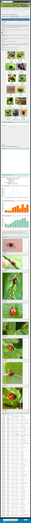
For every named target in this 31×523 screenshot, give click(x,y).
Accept (23, 519)
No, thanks (25, 519)
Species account (5, 16)
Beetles (11, 11)
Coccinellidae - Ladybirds (16, 11)
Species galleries (7, 11)
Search (4, 125)
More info (4, 522)
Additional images (14, 16)
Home (2, 11)
